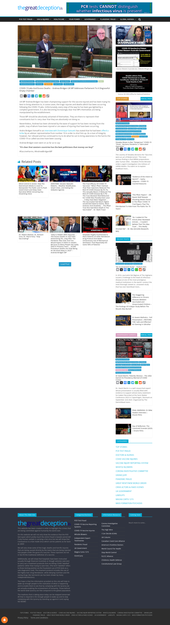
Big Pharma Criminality (27, 81)
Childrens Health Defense (112, 560)
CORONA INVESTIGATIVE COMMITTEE (132, 471)
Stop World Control (109, 552)
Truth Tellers (58, 84)
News (101, 81)
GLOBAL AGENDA (127, 19)
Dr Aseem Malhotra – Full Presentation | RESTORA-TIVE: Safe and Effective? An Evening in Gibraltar (142, 320)
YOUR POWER (74, 19)
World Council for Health (111, 549)
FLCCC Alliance (107, 556)
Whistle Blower (69, 84)
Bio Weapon (142, 126)
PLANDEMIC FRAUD (108, 19)
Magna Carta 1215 (81, 552)
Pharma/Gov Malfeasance (123, 136)
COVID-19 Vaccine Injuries (84, 530)
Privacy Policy (23, 617)
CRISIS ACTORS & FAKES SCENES (130, 487)
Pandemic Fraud (80, 544)
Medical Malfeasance (139, 134)
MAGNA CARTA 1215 (125, 499)
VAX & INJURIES (43, 19)
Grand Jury (78, 556)
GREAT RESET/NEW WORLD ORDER (131, 483)
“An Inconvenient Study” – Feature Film (131, 267)
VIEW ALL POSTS (146, 99)
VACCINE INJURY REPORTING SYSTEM (132, 463)
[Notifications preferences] (4, 620)
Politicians (39, 84)
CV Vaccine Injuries (121, 128)
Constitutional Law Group (112, 564)
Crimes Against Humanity (123, 365)
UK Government (80, 548)
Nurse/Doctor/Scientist (27, 84)
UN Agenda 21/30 (121, 139)
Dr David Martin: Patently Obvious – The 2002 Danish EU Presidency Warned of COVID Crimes (134, 378)
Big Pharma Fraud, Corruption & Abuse (47, 81)
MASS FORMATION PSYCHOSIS (129, 503)
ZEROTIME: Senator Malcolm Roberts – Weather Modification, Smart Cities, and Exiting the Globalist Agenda (63, 187)
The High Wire (107, 530)
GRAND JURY (121, 475)
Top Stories (48, 84)
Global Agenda (142, 128)
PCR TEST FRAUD (25, 19)
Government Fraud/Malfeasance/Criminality (84, 81)
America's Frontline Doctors (112, 545)
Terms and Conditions (39, 617)
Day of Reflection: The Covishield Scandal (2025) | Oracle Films (142, 428)
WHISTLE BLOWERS (124, 467)
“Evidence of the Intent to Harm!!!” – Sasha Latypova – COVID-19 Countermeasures (142, 180)
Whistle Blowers (80, 534)
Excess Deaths (65, 81)
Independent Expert (121, 370)
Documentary (120, 263)
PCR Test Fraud (80, 520)
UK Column (106, 537)
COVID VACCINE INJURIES (127, 459)
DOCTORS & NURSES (125, 455)
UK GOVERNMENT (124, 491)
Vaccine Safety (138, 263)
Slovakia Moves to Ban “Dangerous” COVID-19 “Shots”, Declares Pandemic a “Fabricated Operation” (133, 144)
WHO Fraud (130, 139)
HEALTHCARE (59, 19)
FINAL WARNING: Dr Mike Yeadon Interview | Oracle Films (142, 412)
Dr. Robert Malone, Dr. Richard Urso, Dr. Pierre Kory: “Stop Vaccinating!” (31, 237)
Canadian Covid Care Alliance (113, 541)
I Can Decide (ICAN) (109, 533)
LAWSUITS (120, 495)
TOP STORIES (121, 447)
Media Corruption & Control (124, 134)
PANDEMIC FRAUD (124, 479)
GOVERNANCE (90, 19)
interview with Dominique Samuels (60, 130)
